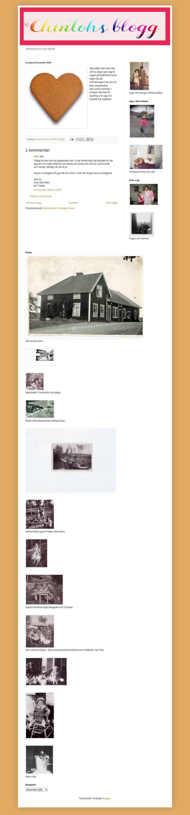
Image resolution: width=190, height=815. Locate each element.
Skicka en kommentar (40, 196)
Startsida (73, 203)
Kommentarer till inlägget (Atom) (59, 208)
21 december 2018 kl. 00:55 (47, 190)
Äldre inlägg (111, 203)
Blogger (106, 798)
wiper (37, 156)
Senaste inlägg (33, 203)
